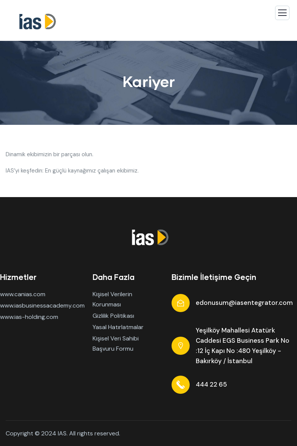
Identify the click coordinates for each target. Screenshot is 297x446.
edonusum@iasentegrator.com (244, 302)
